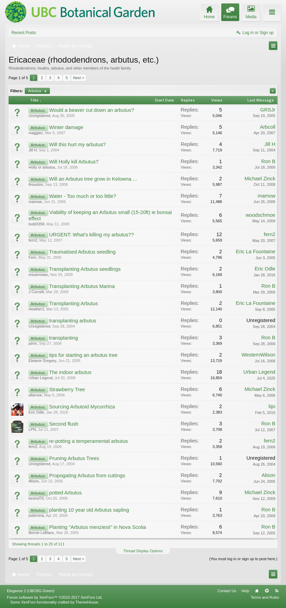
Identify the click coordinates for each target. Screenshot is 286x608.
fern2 (33, 240)
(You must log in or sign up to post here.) (243, 559)
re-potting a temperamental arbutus (88, 441)
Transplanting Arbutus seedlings (84, 269)
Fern (32, 257)
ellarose (35, 395)
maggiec (36, 133)
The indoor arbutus (70, 372)
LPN (32, 429)
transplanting (63, 338)
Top (266, 590)
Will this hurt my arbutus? (77, 144)
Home (256, 590)
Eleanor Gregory (42, 361)
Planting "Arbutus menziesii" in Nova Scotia (97, 527)
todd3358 (36, 224)
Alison (34, 481)
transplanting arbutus (72, 320)
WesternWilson (258, 355)
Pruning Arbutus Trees (74, 458)
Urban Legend (41, 378)
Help (245, 591)
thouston (36, 184)
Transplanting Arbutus (73, 303)
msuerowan (38, 275)
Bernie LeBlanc (41, 533)
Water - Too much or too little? (82, 196)
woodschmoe (260, 215)
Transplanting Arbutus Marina (82, 286)
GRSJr (267, 110)
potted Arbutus (65, 492)
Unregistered (39, 116)
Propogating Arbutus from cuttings (87, 475)
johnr (33, 343)
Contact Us (227, 591)
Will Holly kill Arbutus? (73, 161)
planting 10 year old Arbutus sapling (89, 510)
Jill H (33, 150)
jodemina (36, 515)
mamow (35, 202)
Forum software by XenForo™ (55, 597)
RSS (276, 590)
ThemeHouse (86, 602)
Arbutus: (37, 91)
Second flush (63, 424)
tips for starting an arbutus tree (83, 355)
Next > (78, 78)
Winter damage (66, 127)
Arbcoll (267, 127)
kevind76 (36, 498)
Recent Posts (23, 32)
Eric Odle (265, 268)
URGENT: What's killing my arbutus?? (91, 234)
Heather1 (36, 309)
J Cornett (36, 292)
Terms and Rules (265, 597)
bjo (271, 406)
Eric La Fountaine (255, 251)
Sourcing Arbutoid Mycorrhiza (82, 406)
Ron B (268, 161)
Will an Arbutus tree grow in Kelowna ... (93, 179)
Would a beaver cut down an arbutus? (91, 110)
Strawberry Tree (67, 389)
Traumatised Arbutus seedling (82, 252)
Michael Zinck (259, 178)
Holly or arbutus (42, 167)
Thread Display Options (143, 551)
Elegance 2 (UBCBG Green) (30, 591)
